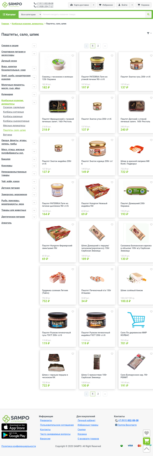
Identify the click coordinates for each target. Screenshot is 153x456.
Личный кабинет (86, 420)
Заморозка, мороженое (14, 194)
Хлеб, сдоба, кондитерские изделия (16, 77)
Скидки (82, 429)
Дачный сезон (9, 60)
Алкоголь (6, 223)
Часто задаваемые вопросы (55, 434)
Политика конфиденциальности (18, 446)
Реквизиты (46, 420)
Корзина (82, 434)
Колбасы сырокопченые (16, 121)
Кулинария (7, 94)
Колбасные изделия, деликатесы (12, 102)
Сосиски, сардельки (14, 107)
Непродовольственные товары (14, 173)
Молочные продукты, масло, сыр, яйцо (13, 86)
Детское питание (10, 188)
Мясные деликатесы (14, 125)
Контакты (45, 429)
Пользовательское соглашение (57, 425)
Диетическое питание (13, 216)
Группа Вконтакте (126, 425)
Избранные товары (88, 425)
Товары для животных (13, 210)
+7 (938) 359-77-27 (43, 6)
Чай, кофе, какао (10, 181)
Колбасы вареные (13, 116)
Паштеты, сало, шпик (14, 130)
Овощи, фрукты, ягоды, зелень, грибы (14, 142)
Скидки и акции (9, 45)
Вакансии (45, 438)
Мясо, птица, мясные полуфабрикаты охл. (12, 151)
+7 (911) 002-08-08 (43, 3)
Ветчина (7, 134)
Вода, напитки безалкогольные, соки (13, 68)
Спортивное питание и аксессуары (13, 53)
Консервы (6, 165)
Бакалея (5, 159)
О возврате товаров (88, 438)
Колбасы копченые (13, 112)
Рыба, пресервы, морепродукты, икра (12, 202)
